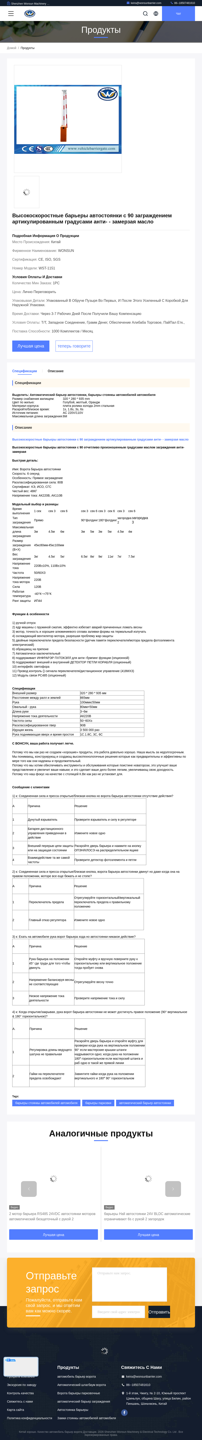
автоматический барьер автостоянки (145, 1103)
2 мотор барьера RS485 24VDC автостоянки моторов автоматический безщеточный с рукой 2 (52, 1216)
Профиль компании (21, 1376)
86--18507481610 (182, 3)
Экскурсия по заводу (21, 1385)
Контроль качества (20, 1393)
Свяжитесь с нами (20, 1401)
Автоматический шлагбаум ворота (81, 1385)
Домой (11, 48)
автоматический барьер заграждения (83, 1401)
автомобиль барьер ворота (76, 1376)
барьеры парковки (98, 1103)
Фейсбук (124, 1412)
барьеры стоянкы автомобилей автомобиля (46, 1103)
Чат (178, 13)
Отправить (159, 1311)
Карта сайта (15, 1410)
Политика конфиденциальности (29, 1418)
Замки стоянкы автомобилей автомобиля (86, 1418)
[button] (29, 1189)
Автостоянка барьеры (72, 1410)
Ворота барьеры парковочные (78, 1393)
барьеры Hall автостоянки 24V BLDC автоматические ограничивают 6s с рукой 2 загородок (147, 1216)
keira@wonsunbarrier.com (143, 3)
